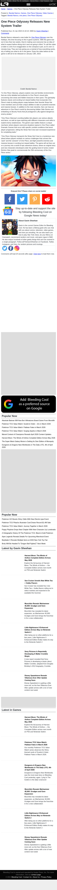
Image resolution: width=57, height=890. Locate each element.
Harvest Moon (34, 1)
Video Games (48, 13)
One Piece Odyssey (34, 13)
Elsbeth (9, 1)
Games (23, 13)
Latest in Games (11, 709)
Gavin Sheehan (42, 31)
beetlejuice (25, 1)
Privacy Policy (46, 877)
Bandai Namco (14, 13)
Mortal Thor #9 (17, 1)
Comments (5, 33)
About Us (36, 877)
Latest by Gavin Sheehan (17, 548)
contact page (36, 875)
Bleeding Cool (16, 877)
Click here (37, 254)
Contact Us (27, 877)
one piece (23, 15)
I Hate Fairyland (44, 1)
